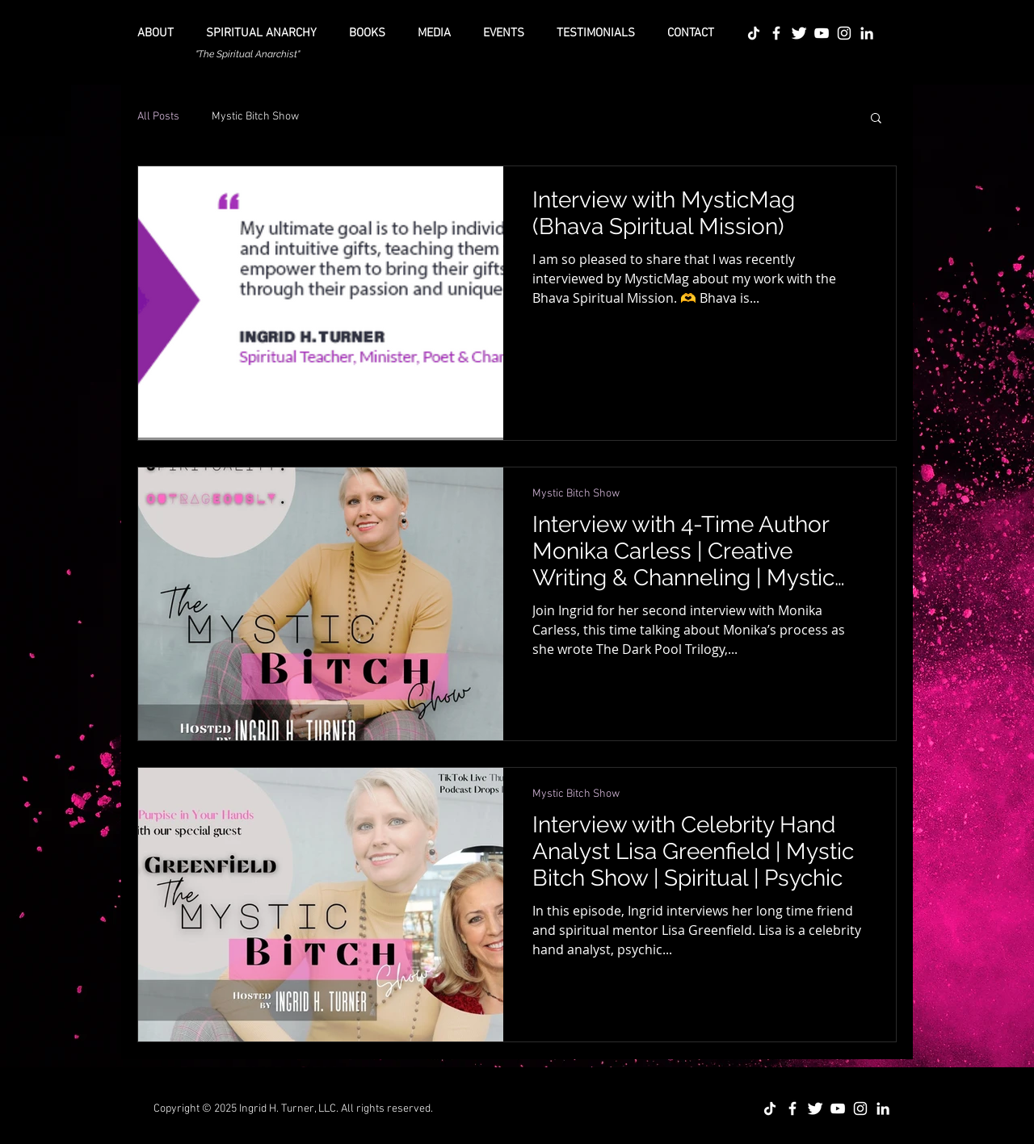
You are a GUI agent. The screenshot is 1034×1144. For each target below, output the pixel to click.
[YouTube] (821, 33)
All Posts (158, 117)
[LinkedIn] (867, 33)
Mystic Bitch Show (255, 117)
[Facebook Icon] (776, 33)
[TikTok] (754, 33)
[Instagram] (844, 33)
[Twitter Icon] (799, 33)
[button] (876, 119)
